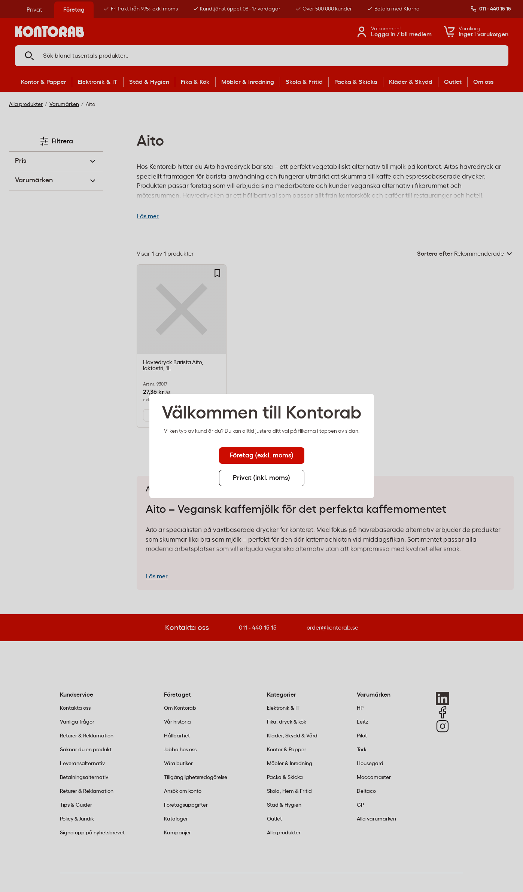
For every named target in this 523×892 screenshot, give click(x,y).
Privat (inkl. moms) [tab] (261, 478)
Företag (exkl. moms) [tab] (262, 455)
